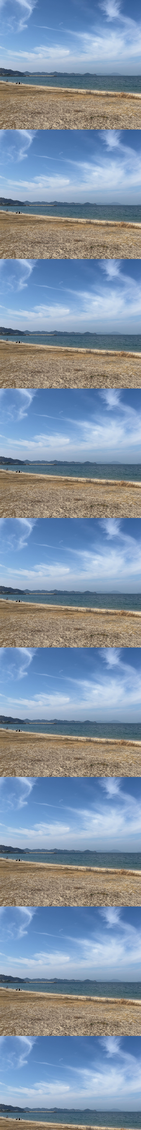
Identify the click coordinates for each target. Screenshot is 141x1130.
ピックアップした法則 (49, 249)
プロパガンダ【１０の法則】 (50, 246)
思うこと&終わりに (47, 252)
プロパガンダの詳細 (48, 240)
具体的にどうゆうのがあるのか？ (55, 243)
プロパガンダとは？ (47, 237)
